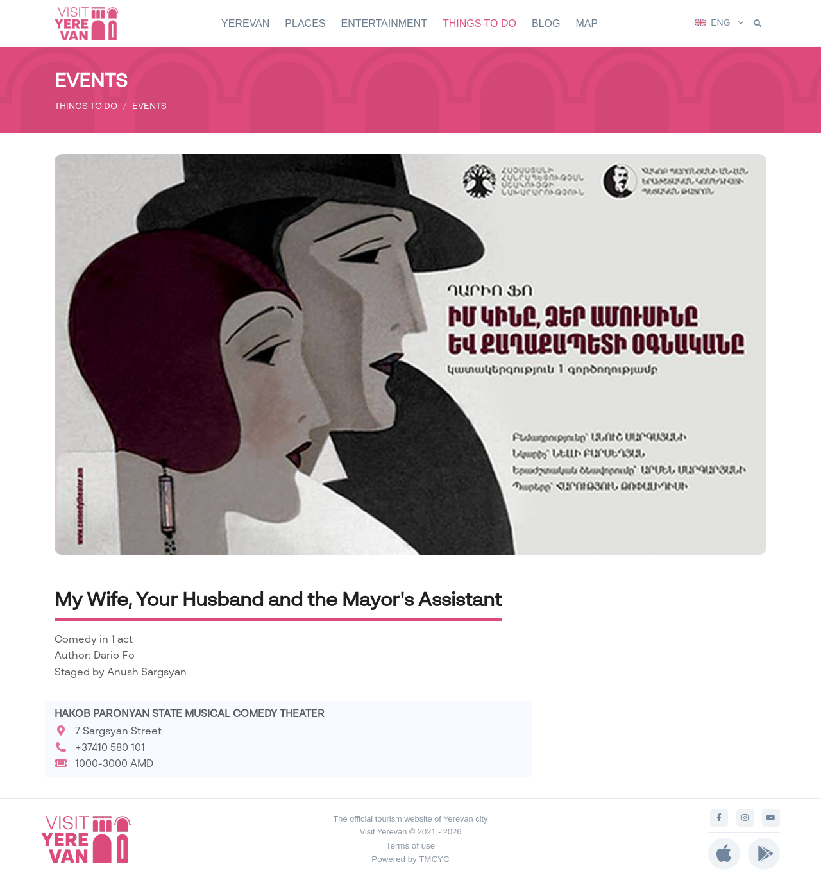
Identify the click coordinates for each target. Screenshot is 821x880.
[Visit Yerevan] (93, 23)
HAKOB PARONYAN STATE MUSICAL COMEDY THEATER (190, 713)
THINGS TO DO (479, 23)
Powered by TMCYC (410, 859)
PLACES (305, 23)
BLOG (546, 23)
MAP (586, 23)
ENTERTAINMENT (384, 23)
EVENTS (149, 105)
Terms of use (410, 845)
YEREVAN (245, 23)
